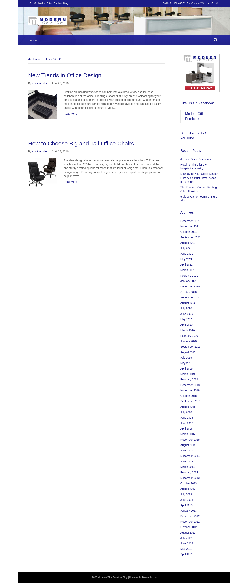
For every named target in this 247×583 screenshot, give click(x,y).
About (33, 40)
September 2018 (190, 401)
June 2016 (186, 423)
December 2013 (190, 477)
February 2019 (189, 379)
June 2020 (186, 313)
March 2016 (187, 434)
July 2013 (186, 494)
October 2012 (188, 527)
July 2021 (186, 248)
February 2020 (189, 335)
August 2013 (188, 488)
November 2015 (190, 439)
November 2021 (190, 226)
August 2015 (188, 445)
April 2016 (186, 428)
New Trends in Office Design (64, 75)
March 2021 (187, 270)
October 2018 (188, 395)
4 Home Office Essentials (195, 159)
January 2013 (188, 510)
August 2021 (188, 242)
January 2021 (188, 281)
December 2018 (190, 385)
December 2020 (190, 286)
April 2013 (186, 505)
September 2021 (190, 237)
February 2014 (189, 472)
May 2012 (186, 548)
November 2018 (190, 390)
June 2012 (186, 543)
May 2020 (186, 319)
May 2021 (186, 259)
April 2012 (186, 554)
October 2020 (188, 292)
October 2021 (188, 231)
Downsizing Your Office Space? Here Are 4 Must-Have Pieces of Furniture (199, 177)
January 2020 (188, 341)
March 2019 (187, 374)
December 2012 (190, 516)
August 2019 (188, 352)
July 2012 (186, 538)
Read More (70, 113)
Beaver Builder (149, 577)
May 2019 (186, 363)
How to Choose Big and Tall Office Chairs (81, 143)
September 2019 (190, 346)
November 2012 (190, 521)
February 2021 (189, 275)
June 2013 (186, 499)
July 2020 (186, 308)
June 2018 (186, 417)
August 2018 (188, 406)
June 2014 (186, 461)
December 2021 (190, 221)
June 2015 (186, 450)
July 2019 (186, 357)
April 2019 (186, 368)
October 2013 (188, 483)
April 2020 (186, 324)
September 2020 (190, 297)
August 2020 (188, 302)
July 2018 (186, 412)
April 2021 (186, 264)
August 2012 (188, 532)
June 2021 (186, 253)
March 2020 (187, 330)
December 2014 (190, 455)
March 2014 (187, 466)
